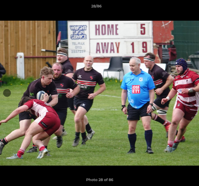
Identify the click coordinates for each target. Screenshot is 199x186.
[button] (180, 7)
